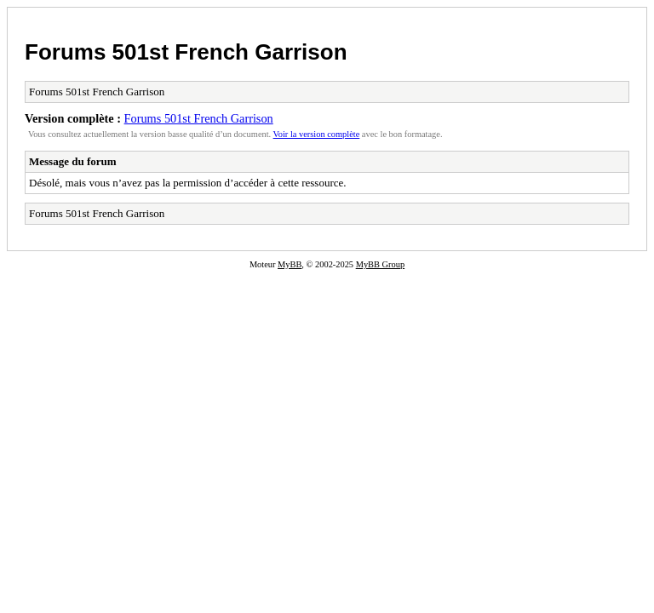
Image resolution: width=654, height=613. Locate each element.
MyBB (289, 264)
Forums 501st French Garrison (186, 52)
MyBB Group (380, 264)
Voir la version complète (316, 134)
